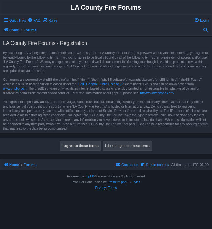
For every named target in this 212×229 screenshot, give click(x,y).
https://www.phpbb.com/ (157, 93)
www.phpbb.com (14, 88)
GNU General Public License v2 (100, 84)
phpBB (89, 176)
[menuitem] (34, 20)
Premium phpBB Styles (123, 182)
